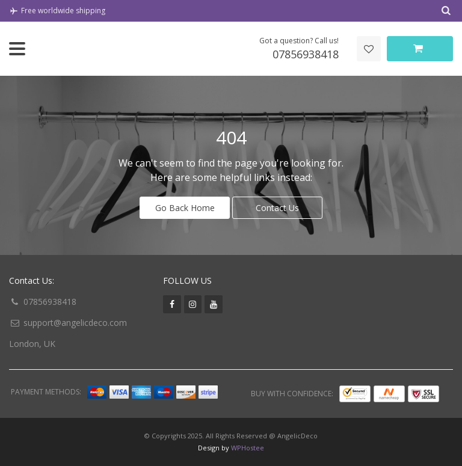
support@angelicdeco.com (75, 322)
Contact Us (277, 207)
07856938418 (49, 301)
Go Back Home (185, 207)
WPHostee (247, 447)
